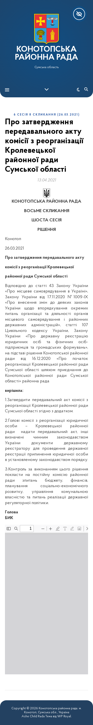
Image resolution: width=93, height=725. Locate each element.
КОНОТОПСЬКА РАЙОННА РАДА (46, 54)
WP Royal (64, 716)
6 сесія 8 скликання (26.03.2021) (47, 114)
